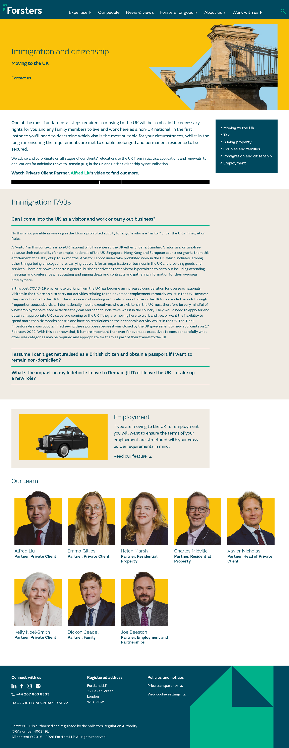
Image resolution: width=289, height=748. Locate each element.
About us (215, 11)
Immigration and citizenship (247, 156)
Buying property (237, 142)
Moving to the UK (238, 128)
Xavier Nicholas (243, 551)
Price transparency (163, 685)
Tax (226, 135)
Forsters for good (179, 11)
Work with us (247, 11)
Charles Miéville (191, 551)
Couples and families (241, 149)
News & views (140, 12)
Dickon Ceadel (83, 632)
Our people (109, 12)
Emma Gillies (81, 551)
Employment (234, 163)
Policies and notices (166, 677)
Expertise (80, 11)
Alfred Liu (80, 173)
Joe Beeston (134, 632)
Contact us (21, 78)
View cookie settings (164, 694)
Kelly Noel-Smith (32, 632)
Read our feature (130, 456)
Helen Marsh (134, 551)
